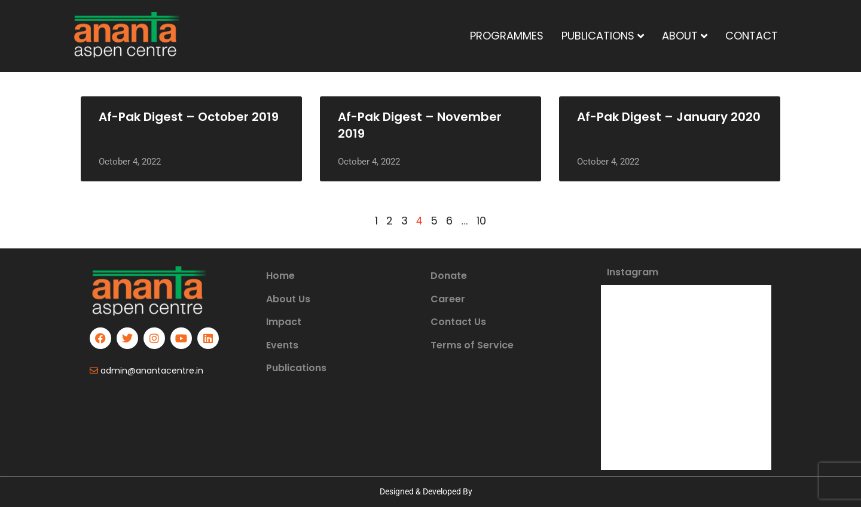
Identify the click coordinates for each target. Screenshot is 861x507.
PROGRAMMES (507, 35)
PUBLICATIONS (602, 35)
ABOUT (684, 35)
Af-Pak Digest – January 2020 (669, 116)
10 (481, 220)
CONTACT (751, 35)
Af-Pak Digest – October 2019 (189, 116)
